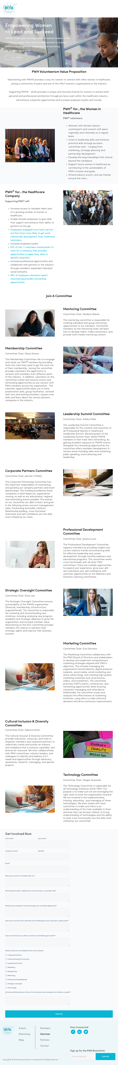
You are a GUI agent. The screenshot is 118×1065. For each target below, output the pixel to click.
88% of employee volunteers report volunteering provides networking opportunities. (29, 279)
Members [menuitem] (45, 1028)
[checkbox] (37, 971)
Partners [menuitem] (44, 1040)
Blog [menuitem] (21, 1040)
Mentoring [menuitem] (24, 1034)
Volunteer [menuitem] (45, 1034)
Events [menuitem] (22, 1028)
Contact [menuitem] (44, 1046)
